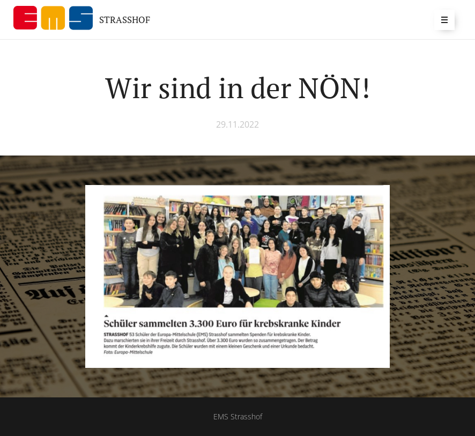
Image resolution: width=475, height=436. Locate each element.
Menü (441, 19)
